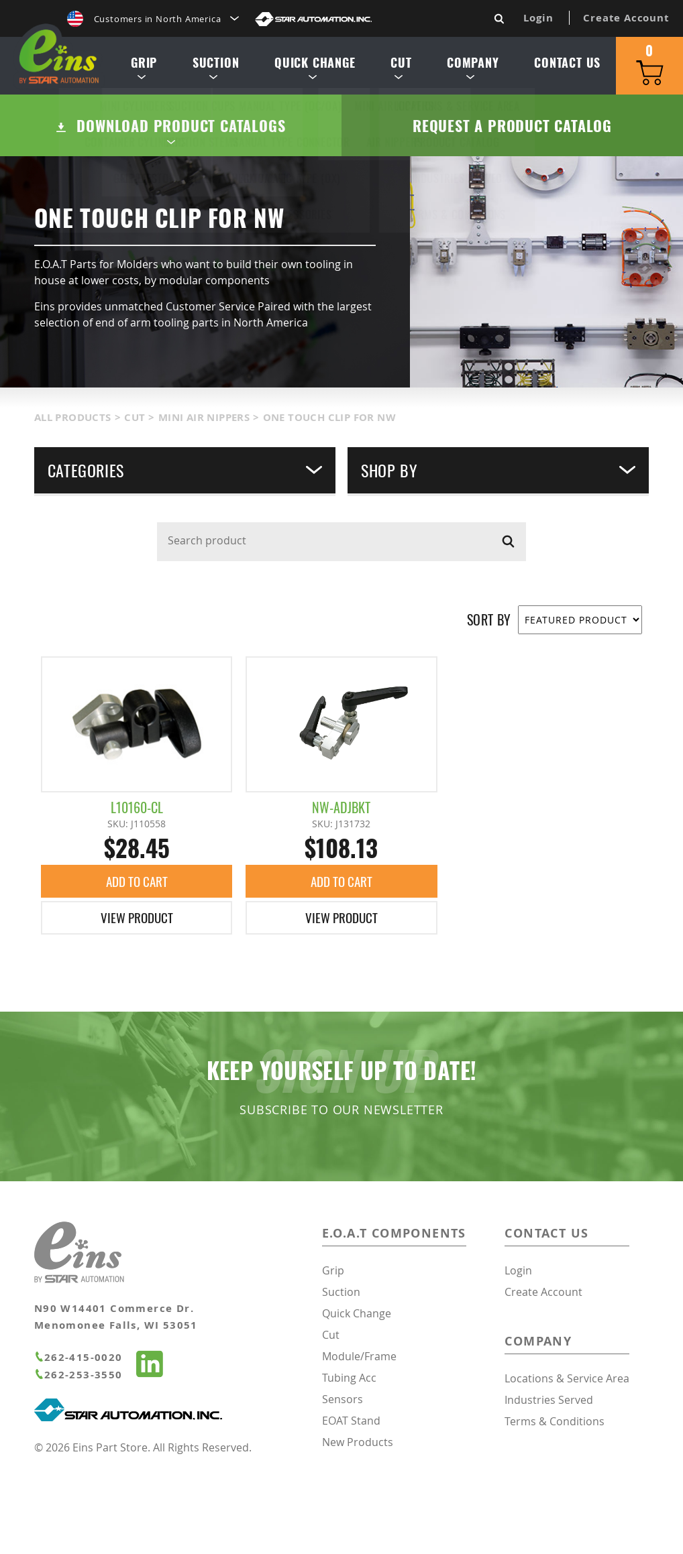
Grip (142, 70)
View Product (137, 992)
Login (538, 18)
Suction (213, 70)
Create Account (626, 18)
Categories (185, 544)
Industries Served (549, 1474)
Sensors (342, 1473)
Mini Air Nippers (204, 491)
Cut (398, 70)
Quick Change (313, 70)
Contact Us (565, 65)
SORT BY (489, 694)
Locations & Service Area (567, 1452)
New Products (357, 1516)
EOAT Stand (351, 1495)
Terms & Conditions (555, 1495)
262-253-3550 (78, 1449)
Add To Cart (136, 955)
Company (471, 70)
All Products (72, 491)
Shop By (498, 544)
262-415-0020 (78, 1432)
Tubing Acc (349, 1452)
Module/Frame (359, 1430)
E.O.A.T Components (394, 1307)
